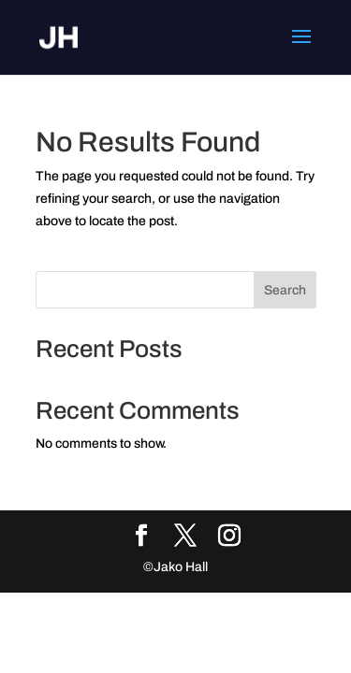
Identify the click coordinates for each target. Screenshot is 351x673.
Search (285, 290)
